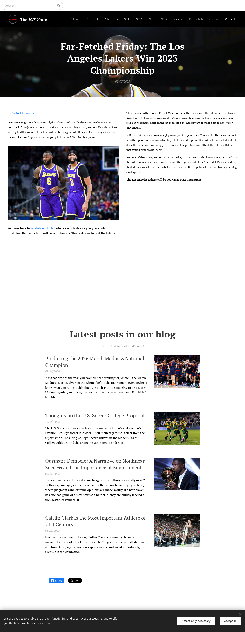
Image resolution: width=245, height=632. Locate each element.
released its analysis (96, 428)
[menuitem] (71, 19)
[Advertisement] (122, 285)
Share (57, 580)
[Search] (30, 5)
